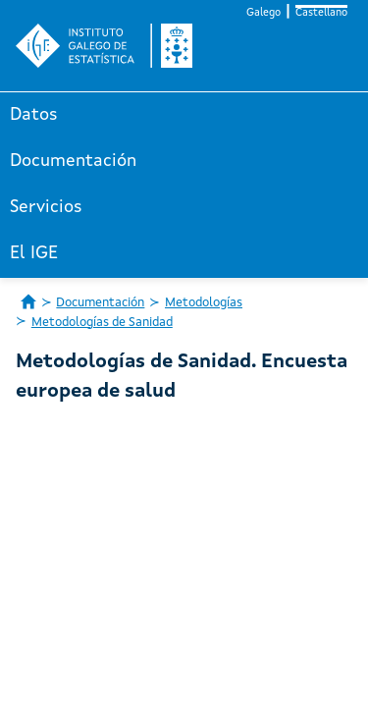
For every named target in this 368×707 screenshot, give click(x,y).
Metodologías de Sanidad (102, 322)
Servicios (46, 207)
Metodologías (203, 303)
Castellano (321, 13)
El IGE (34, 253)
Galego (263, 13)
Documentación (73, 161)
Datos (34, 115)
